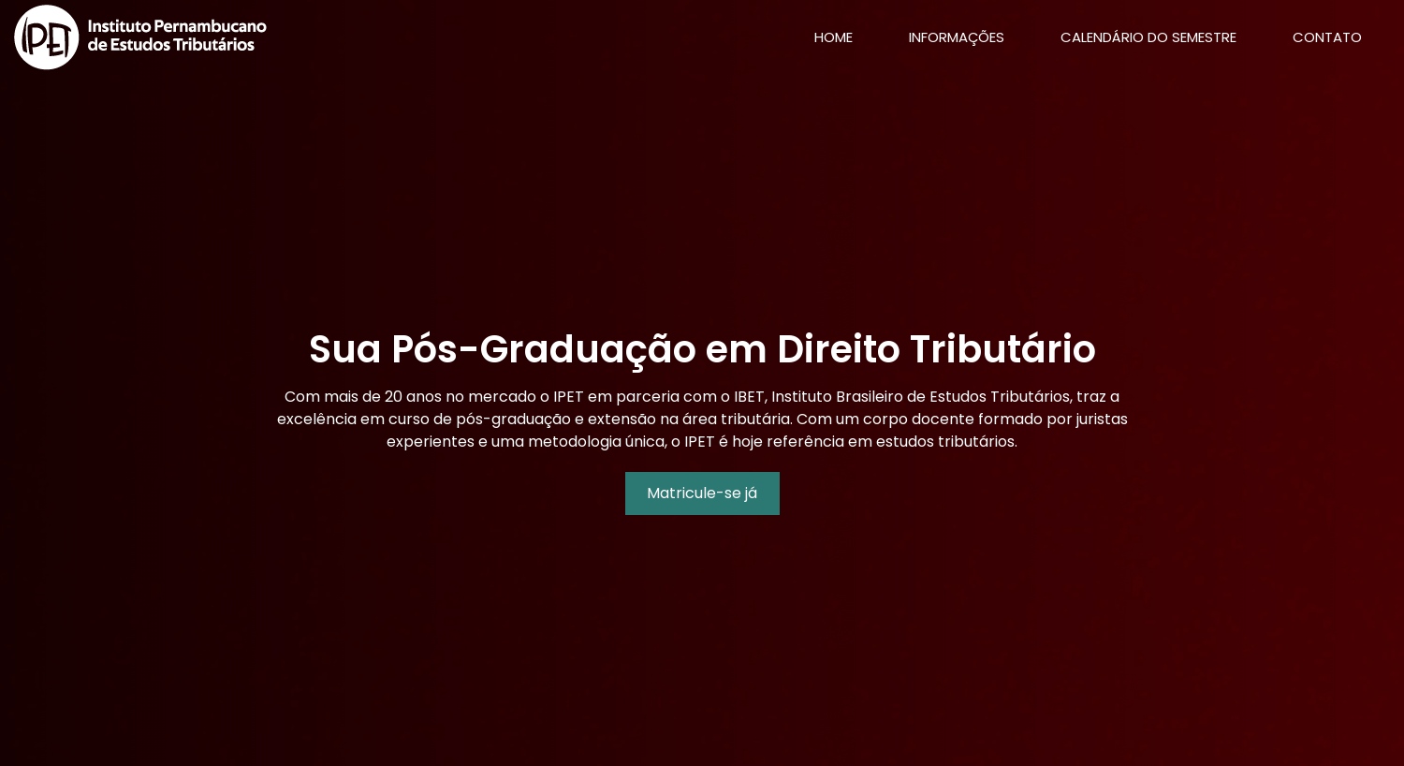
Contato (1327, 37)
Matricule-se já (702, 493)
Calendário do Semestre (1148, 37)
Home (847, 36)
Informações (956, 37)
